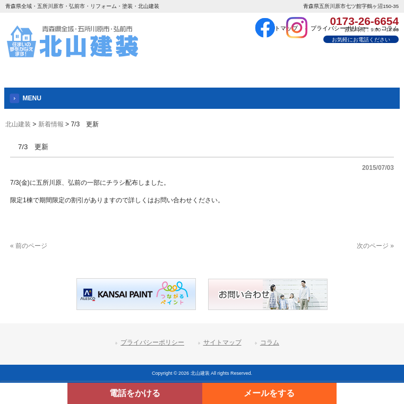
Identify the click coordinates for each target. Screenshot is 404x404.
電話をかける (134, 393)
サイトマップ (222, 342)
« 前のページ (28, 246)
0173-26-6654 (364, 21)
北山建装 (18, 124)
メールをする (269, 393)
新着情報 (51, 124)
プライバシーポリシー (152, 342)
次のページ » (375, 246)
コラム (269, 342)
